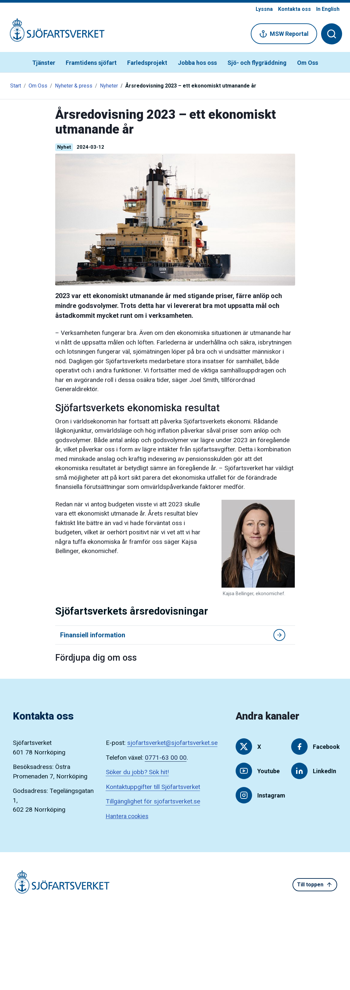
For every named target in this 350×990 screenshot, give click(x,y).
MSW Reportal (284, 34)
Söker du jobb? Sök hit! (137, 772)
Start (15, 86)
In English (327, 9)
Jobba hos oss (197, 62)
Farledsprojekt (147, 62)
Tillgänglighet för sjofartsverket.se (153, 801)
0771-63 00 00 (166, 757)
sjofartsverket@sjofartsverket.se (172, 743)
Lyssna (264, 9)
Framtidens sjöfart (91, 62)
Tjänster (43, 62)
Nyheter (109, 86)
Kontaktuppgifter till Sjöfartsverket (153, 787)
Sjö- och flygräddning (257, 62)
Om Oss (307, 62)
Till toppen (315, 884)
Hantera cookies (127, 816)
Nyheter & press (73, 86)
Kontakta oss (294, 9)
